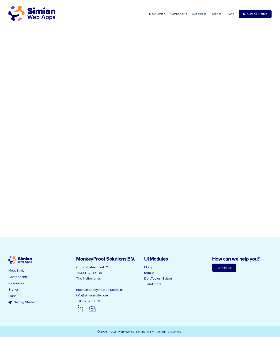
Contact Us (224, 267)
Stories (217, 14)
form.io (149, 273)
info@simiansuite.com (92, 295)
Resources (199, 14)
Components (178, 14)
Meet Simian (157, 14)
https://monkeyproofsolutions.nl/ (100, 290)
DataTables (152, 278)
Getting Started (255, 14)
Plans (230, 14)
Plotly (148, 267)
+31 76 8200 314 (88, 301)
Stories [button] (13, 290)
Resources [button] (16, 283)
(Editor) (167, 278)
